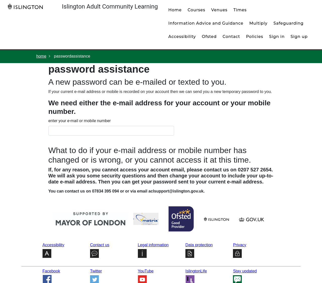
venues (219, 10)
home (175, 10)
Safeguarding (288, 23)
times (240, 10)
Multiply (258, 23)
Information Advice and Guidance (205, 23)
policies (254, 36)
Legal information (153, 245)
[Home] (26, 6)
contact (231, 36)
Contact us (99, 245)
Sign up (299, 36)
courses (196, 10)
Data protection (199, 245)
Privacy (239, 245)
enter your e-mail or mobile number (79, 120)
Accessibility (182, 36)
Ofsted (209, 36)
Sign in (277, 36)
